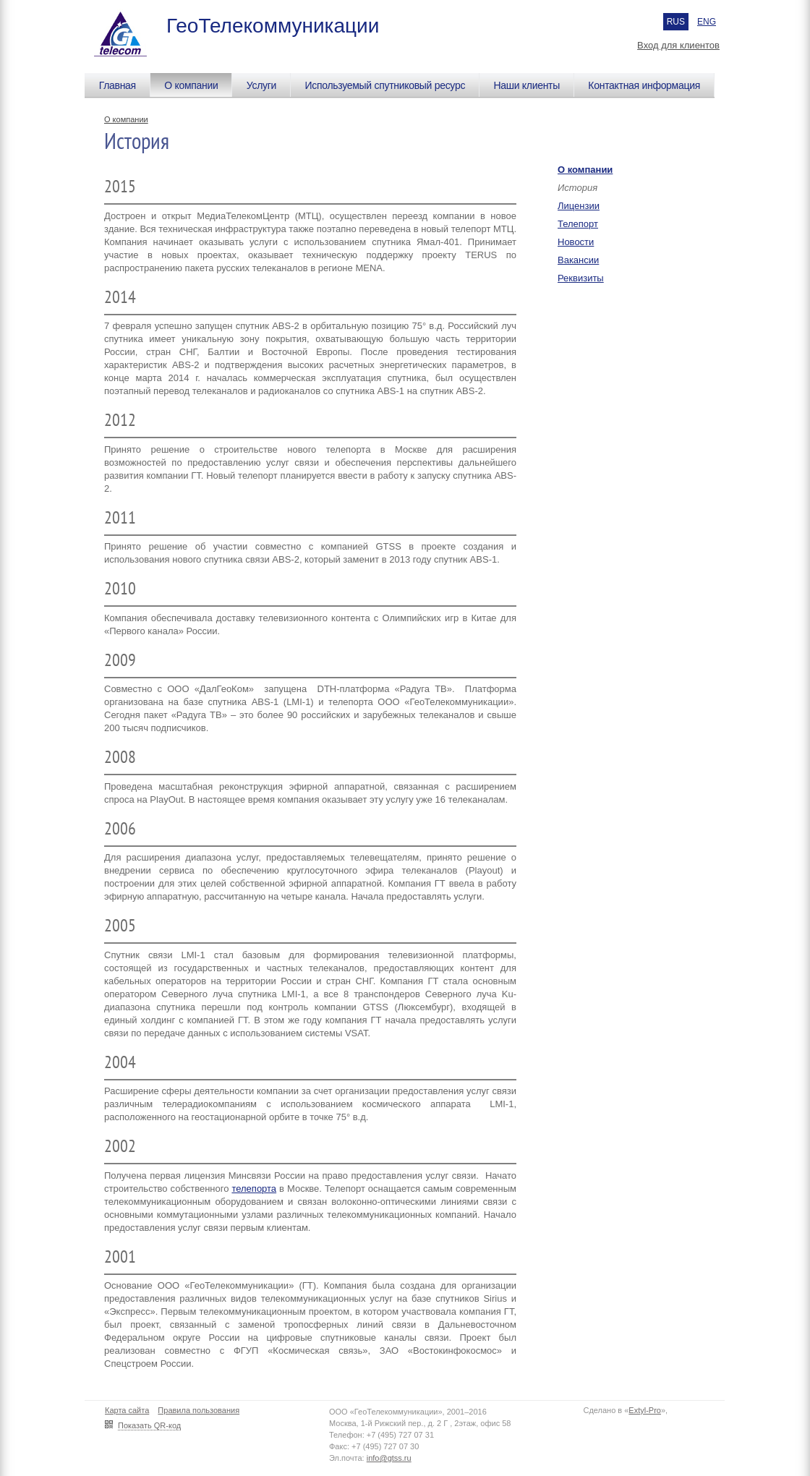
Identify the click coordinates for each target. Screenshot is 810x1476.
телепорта (253, 1188)
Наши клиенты (526, 85)
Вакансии (578, 260)
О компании (191, 85)
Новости (576, 241)
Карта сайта (127, 1410)
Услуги (261, 85)
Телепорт (578, 223)
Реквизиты (581, 278)
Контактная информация (644, 85)
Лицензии (579, 205)
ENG (706, 22)
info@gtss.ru (389, 1458)
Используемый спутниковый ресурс (384, 85)
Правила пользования (198, 1410)
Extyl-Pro (644, 1410)
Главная (117, 85)
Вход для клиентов (678, 45)
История (577, 187)
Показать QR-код (149, 1425)
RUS (676, 22)
